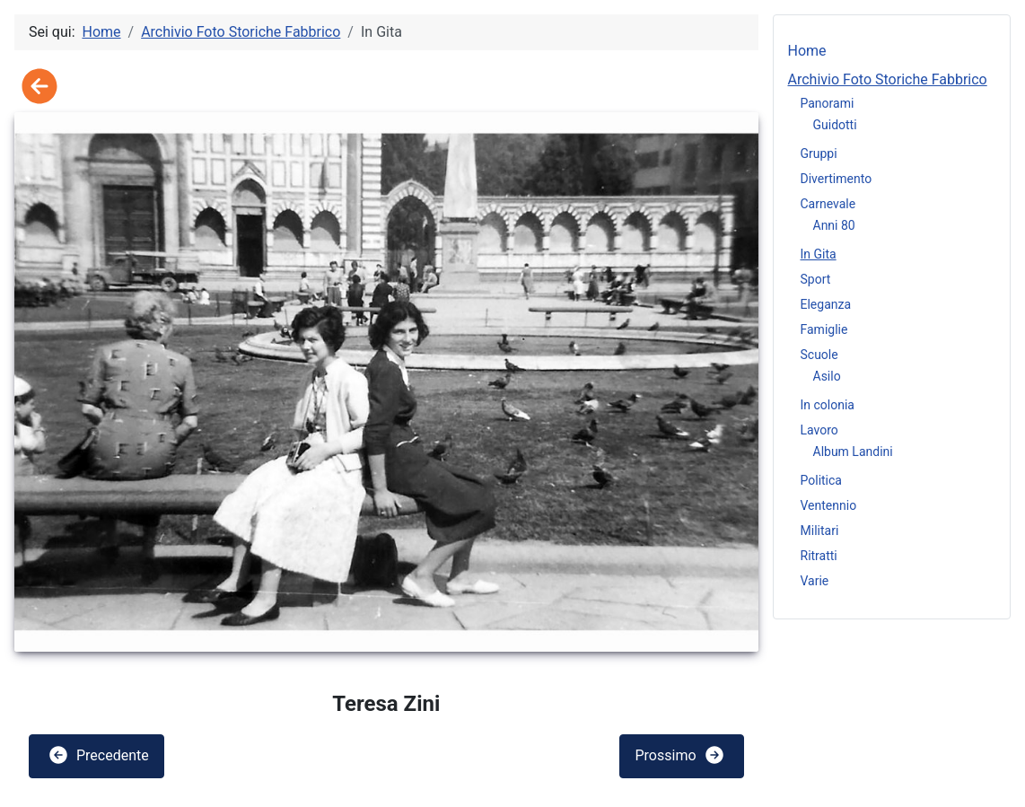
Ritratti (819, 555)
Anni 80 (834, 225)
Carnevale (828, 204)
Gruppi (819, 153)
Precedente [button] (98, 755)
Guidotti (835, 125)
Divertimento (836, 178)
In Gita (819, 254)
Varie (815, 581)
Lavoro (819, 430)
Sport (816, 279)
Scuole (819, 354)
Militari (820, 530)
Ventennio (829, 505)
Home (807, 50)
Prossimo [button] (679, 755)
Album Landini (853, 451)
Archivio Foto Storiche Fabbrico (887, 79)
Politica (821, 480)
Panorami (827, 103)
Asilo (827, 376)
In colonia (827, 405)
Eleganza (826, 304)
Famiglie (824, 329)
